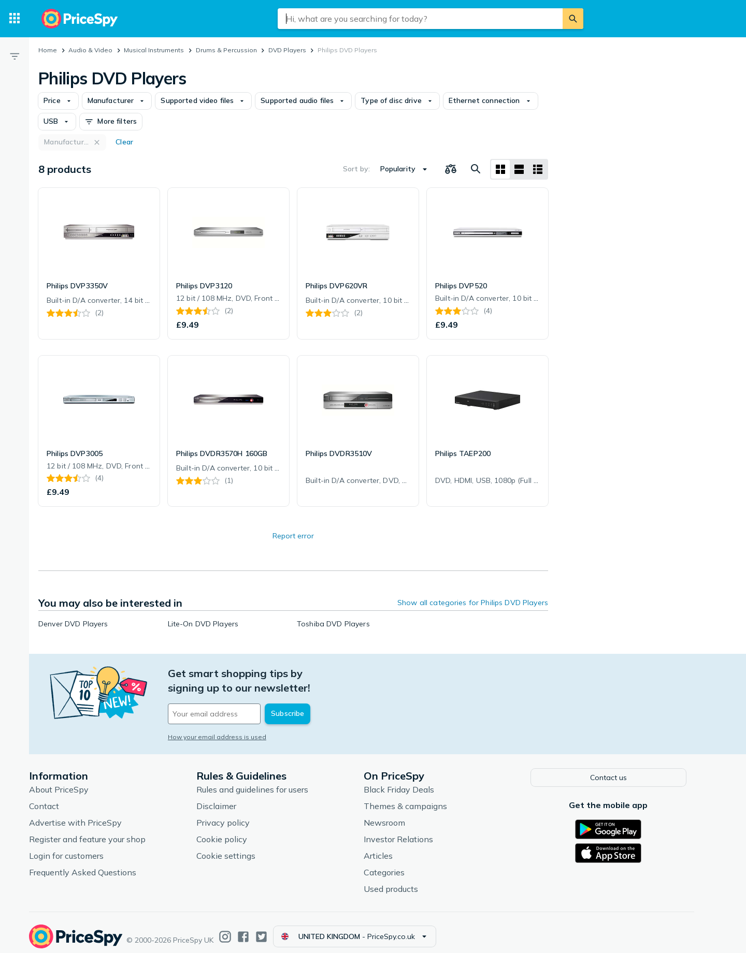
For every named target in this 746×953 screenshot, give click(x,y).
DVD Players (287, 50)
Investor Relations (414, 831)
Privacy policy (238, 814)
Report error (293, 535)
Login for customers (82, 847)
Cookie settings (241, 847)
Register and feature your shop (103, 831)
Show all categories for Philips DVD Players (472, 602)
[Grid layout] (500, 169)
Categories (399, 864)
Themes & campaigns (421, 798)
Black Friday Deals (414, 781)
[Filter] (14, 56)
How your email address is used (232, 722)
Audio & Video (90, 50)
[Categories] (14, 18)
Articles (393, 847)
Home (47, 50)
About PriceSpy (74, 781)
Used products (406, 880)
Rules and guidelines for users (268, 781)
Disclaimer (232, 798)
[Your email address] (253, 699)
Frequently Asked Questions (98, 864)
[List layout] (519, 169)
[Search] (573, 18)
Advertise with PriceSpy (91, 814)
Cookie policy (237, 831)
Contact (60, 798)
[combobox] (420, 18)
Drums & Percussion (226, 50)
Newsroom (400, 814)
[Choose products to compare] (450, 169)
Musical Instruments (154, 50)
